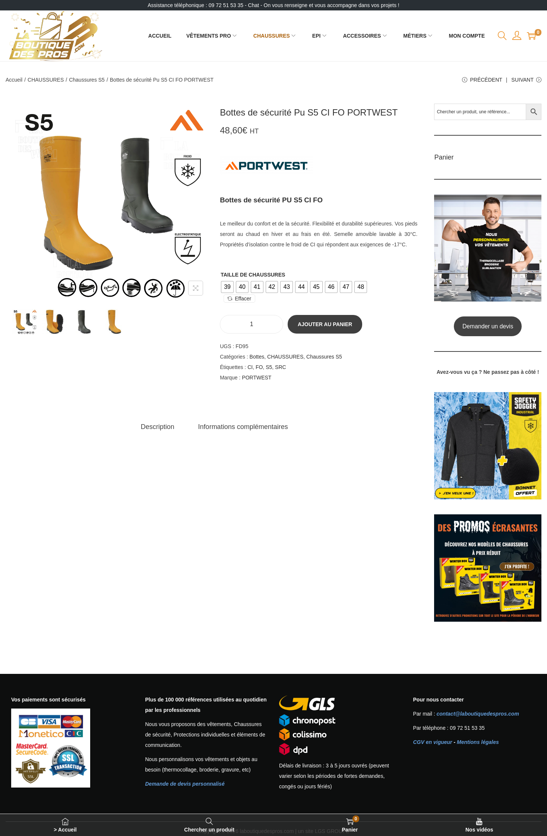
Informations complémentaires (243, 426)
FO (259, 367)
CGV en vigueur (432, 742)
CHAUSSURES (46, 80)
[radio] (227, 287)
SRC (280, 367)
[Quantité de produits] (251, 324)
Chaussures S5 (87, 80)
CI (250, 367)
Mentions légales (478, 742)
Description (157, 426)
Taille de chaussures (253, 275)
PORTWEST (256, 378)
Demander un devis (487, 326)
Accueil (14, 80)
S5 (269, 367)
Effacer (239, 299)
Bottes (257, 357)
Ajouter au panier (325, 324)
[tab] (157, 427)
